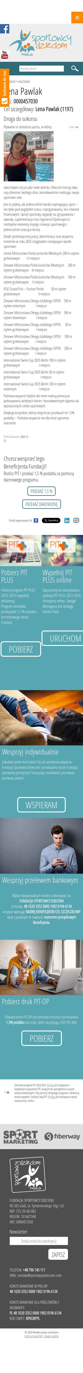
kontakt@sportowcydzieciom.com (40, 1275)
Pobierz (21, 649)
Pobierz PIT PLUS (14, 576)
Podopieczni (9, 81)
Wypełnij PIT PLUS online (57, 576)
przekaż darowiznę (41, 504)
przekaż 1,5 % (41, 491)
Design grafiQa (52, 1336)
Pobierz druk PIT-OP (25, 1001)
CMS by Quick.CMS (33, 1336)
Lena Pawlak (24, 81)
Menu (77, 17)
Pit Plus (50, 1085)
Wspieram (41, 805)
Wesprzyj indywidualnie (30, 752)
